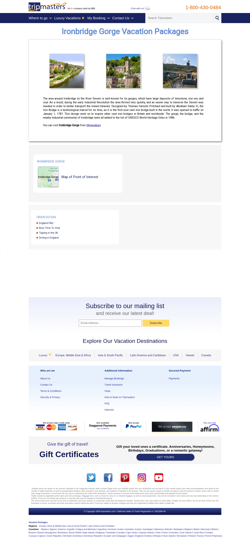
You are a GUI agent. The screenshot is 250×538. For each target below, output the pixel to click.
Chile (157, 532)
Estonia (147, 536)
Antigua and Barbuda (86, 529)
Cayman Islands (146, 532)
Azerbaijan (148, 529)
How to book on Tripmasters (120, 397)
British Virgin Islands (85, 532)
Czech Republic (54, 536)
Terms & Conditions (50, 391)
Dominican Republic (93, 536)
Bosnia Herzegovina (47, 532)
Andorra (61, 529)
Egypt (130, 536)
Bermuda (205, 529)
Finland (191, 536)
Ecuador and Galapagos (115, 536)
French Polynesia (213, 536)
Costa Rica (198, 532)
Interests (109, 409)
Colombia (173, 532)
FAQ (107, 403)
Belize (196, 529)
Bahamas (158, 529)
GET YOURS (165, 457)
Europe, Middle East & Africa (73, 355)
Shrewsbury (93, 125)
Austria (138, 529)
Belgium (188, 529)
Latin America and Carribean (101, 526)
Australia (129, 529)
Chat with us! (140, 8)
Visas (107, 391)
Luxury (44, 355)
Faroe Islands (168, 536)
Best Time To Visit (49, 228)
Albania (44, 529)
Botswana (62, 532)
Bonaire (32, 532)
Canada (206, 355)
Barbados (178, 529)
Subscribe (156, 323)
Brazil (71, 532)
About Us (45, 378)
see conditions (103, 428)
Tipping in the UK (48, 232)
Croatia (208, 532)
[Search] (178, 18)
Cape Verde (131, 532)
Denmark (67, 536)
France (200, 536)
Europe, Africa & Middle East (52, 526)
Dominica (77, 536)
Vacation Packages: (38, 522)
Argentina (101, 529)
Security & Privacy (50, 397)
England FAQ (46, 223)
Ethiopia (157, 536)
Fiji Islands (182, 536)
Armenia (112, 529)
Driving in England (49, 237)
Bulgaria (100, 532)
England (139, 536)
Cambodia (110, 532)
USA (176, 355)
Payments (174, 378)
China (164, 532)
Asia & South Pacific (110, 355)
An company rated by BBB (81, 8)
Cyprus (41, 536)
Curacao (32, 536)
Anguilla (70, 529)
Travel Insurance (114, 384)
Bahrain (168, 529)
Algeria (52, 529)
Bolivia (214, 529)
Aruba (120, 529)
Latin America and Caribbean (148, 355)
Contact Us (46, 384)
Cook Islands (186, 532)
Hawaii (190, 355)
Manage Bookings (114, 378)
